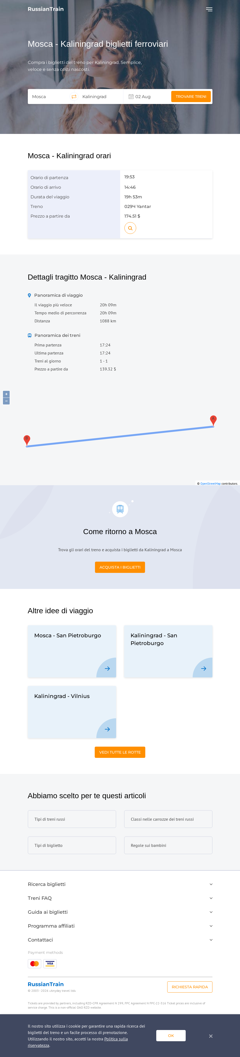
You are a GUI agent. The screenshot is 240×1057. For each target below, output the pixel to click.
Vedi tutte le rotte (120, 752)
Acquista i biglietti (120, 567)
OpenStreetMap (210, 483)
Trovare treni (191, 96)
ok (171, 1035)
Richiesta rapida (190, 987)
